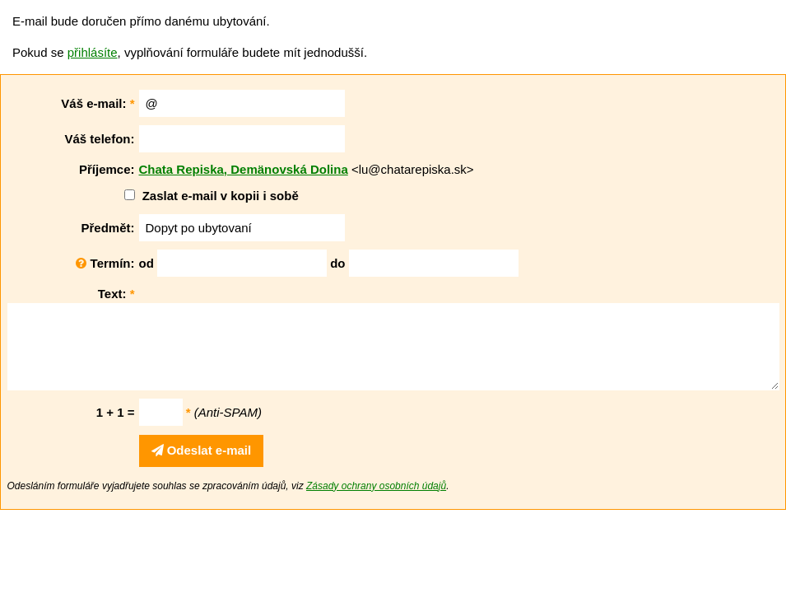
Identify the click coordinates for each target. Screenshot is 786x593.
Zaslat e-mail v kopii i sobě (220, 196)
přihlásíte (92, 52)
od (146, 263)
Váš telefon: (99, 139)
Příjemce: (107, 169)
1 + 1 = (115, 412)
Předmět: (107, 228)
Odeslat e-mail (201, 450)
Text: (116, 294)
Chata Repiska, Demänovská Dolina (243, 169)
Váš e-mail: (97, 103)
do (337, 263)
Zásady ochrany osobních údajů (376, 486)
